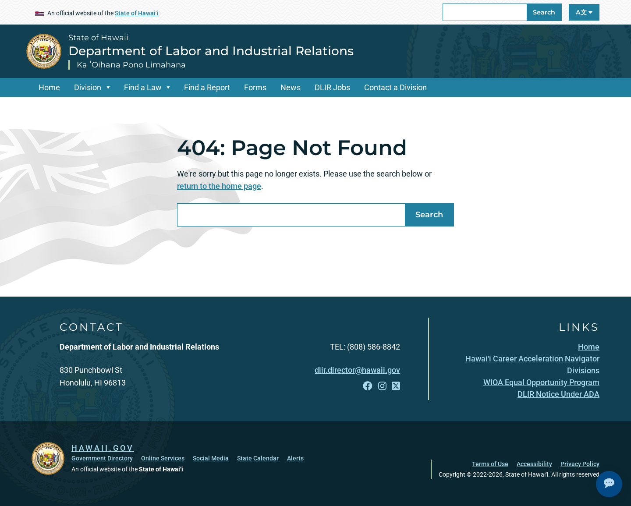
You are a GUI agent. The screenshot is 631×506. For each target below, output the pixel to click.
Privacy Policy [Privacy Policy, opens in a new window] (579, 463)
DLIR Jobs (332, 87)
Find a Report (207, 87)
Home (49, 87)
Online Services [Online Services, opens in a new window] (162, 458)
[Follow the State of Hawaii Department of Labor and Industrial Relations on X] (396, 386)
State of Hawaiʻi (137, 13)
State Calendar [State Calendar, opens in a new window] (258, 458)
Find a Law (143, 87)
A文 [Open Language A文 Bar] (584, 12)
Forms (255, 87)
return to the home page (219, 186)
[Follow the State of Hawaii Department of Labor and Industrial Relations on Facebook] (367, 386)
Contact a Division (395, 87)
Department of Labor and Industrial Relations (211, 50)
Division (87, 87)
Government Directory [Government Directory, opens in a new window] (102, 458)
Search (544, 12)
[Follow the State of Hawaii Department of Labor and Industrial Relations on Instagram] (382, 386)
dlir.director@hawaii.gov (357, 370)
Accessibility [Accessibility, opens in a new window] (534, 463)
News (290, 87)
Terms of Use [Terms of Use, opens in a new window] (490, 463)
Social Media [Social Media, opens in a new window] (211, 458)
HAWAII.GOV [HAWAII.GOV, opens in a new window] (102, 448)
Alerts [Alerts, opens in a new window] (295, 458)
